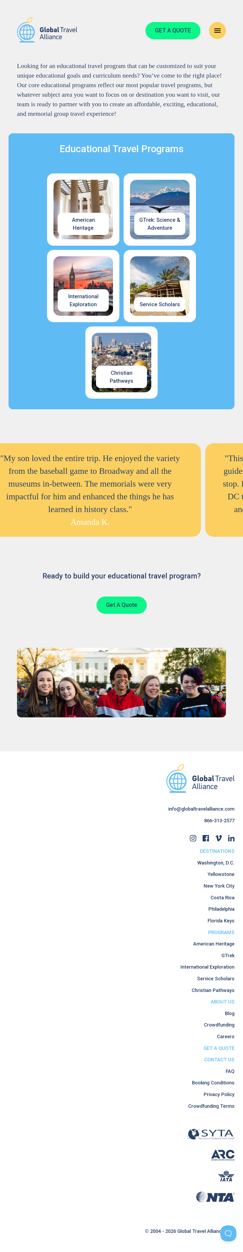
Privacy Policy (219, 1094)
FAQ (230, 1071)
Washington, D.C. (215, 863)
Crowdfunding (219, 1025)
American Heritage (213, 944)
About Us (222, 1001)
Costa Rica (222, 897)
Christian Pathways (213, 990)
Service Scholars (215, 978)
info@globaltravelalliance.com (201, 809)
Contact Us (219, 1059)
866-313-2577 (219, 820)
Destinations (217, 851)
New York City (219, 886)
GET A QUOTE (173, 30)
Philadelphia (221, 909)
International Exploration (207, 967)
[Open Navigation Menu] (217, 30)
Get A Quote (121, 605)
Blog (229, 1013)
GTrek (227, 955)
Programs (221, 932)
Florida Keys (221, 920)
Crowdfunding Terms (211, 1106)
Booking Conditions (213, 1082)
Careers (225, 1036)
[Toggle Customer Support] (228, 1233)
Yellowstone (221, 874)
